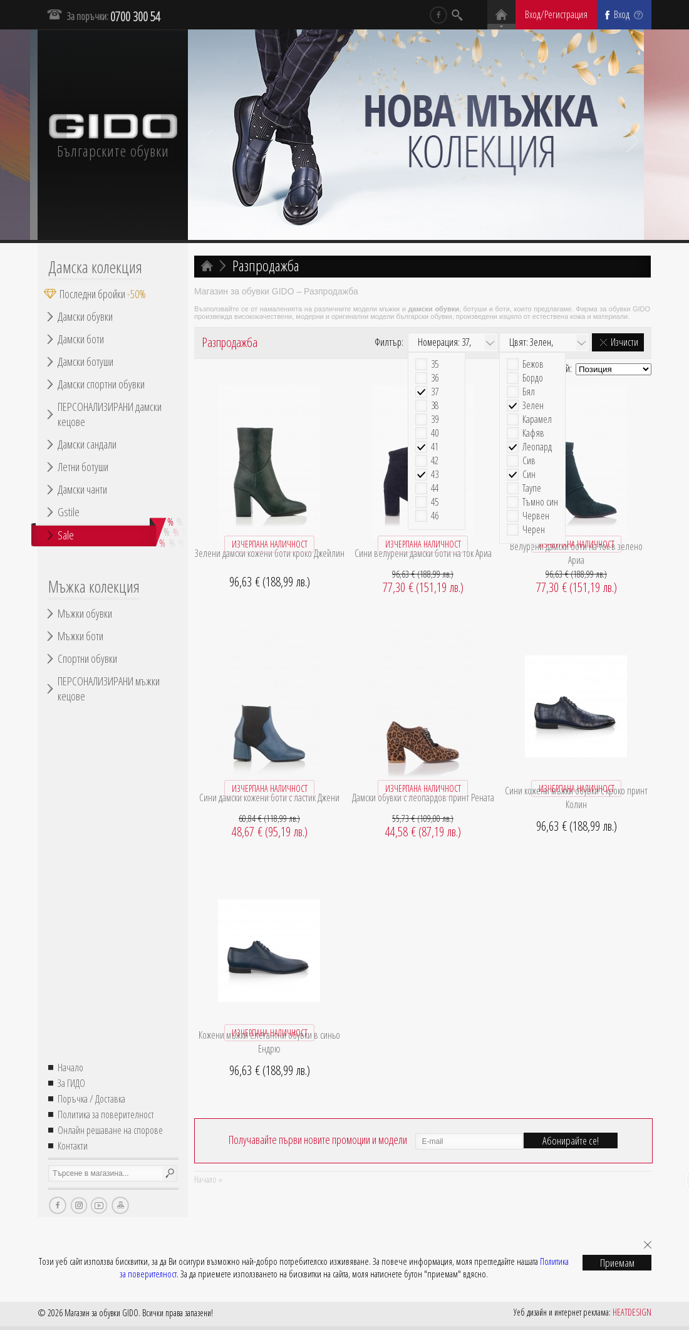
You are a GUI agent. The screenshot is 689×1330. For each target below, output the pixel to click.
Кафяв (533, 433)
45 (434, 502)
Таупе (531, 488)
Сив (529, 461)
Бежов (533, 364)
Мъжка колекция (94, 586)
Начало (70, 1067)
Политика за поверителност (106, 1114)
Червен (535, 516)
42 (434, 461)
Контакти (73, 1146)
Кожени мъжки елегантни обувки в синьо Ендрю (269, 1042)
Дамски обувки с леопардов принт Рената (423, 797)
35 (434, 364)
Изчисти (624, 342)
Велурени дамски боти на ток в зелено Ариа (576, 553)
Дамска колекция (95, 267)
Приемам (617, 1262)
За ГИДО (71, 1083)
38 (434, 406)
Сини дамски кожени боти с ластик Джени (269, 797)
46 (434, 516)
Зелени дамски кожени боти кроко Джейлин (269, 553)
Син (529, 475)
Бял (528, 392)
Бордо (532, 378)
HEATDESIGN (632, 1312)
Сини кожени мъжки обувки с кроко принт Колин (576, 797)
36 (434, 378)
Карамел (537, 419)
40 (434, 433)
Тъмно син (540, 502)
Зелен (533, 406)
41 (434, 447)
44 (434, 488)
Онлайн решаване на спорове (110, 1130)
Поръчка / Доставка (91, 1099)
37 (434, 392)
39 (434, 419)
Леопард (537, 447)
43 (434, 475)
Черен (533, 530)
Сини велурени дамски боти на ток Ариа (423, 553)
